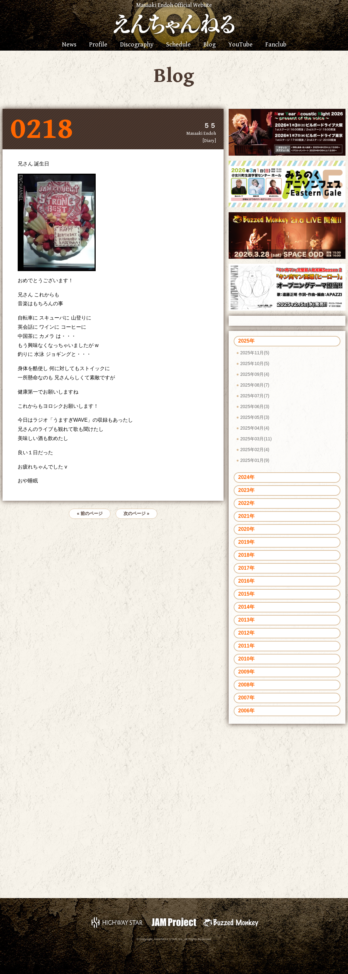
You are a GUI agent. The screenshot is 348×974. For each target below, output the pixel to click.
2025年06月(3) (254, 406)
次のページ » (136, 513)
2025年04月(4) (254, 428)
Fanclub (275, 45)
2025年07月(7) (254, 395)
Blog (209, 45)
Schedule (178, 45)
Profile (98, 45)
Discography (136, 45)
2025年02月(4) (254, 449)
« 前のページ (90, 513)
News (69, 45)
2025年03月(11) (256, 438)
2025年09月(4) (254, 374)
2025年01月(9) (254, 460)
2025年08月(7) (254, 385)
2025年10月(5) (254, 363)
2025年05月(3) (254, 417)
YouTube (240, 45)
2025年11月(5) (254, 352)
